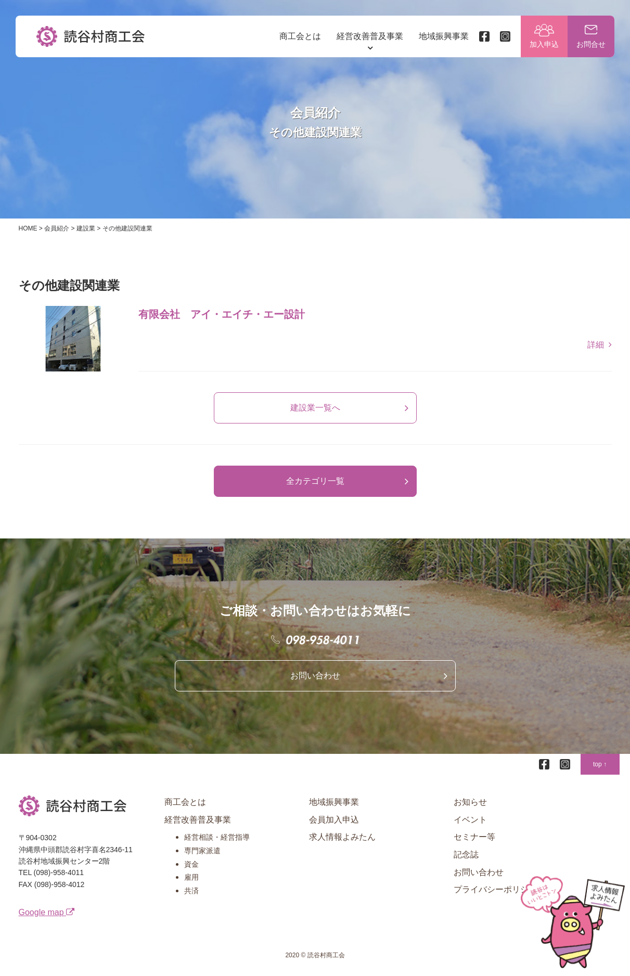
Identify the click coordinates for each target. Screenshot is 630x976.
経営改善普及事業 (370, 36)
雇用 (191, 877)
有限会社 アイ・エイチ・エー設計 (221, 314)
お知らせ (470, 802)
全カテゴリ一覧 (315, 481)
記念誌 (466, 854)
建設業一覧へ (315, 407)
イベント (470, 819)
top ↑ (600, 764)
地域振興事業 (444, 36)
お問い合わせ (315, 675)
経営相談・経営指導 (217, 837)
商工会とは (300, 36)
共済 (191, 891)
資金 (191, 864)
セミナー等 (474, 836)
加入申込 (544, 44)
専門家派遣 (202, 850)
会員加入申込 (334, 819)
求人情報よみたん (342, 836)
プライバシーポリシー (495, 889)
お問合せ (591, 44)
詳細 (595, 344)
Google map (47, 912)
